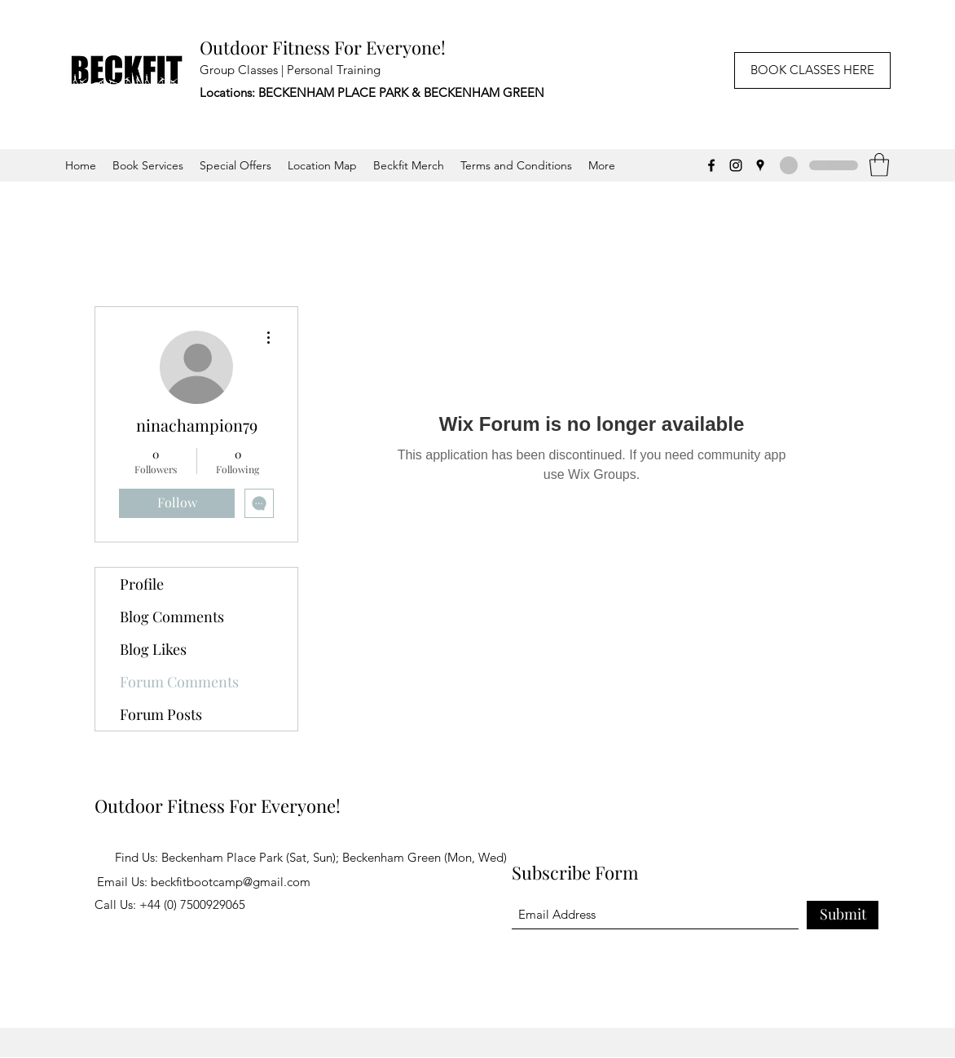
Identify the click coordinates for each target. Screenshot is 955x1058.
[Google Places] (760, 165)
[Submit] (842, 915)
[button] (879, 165)
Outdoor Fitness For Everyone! (323, 47)
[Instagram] (736, 165)
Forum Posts (161, 714)
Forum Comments (179, 681)
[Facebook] (711, 165)
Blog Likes (153, 649)
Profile (142, 584)
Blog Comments (172, 616)
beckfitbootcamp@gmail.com (230, 881)
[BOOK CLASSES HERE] (812, 70)
